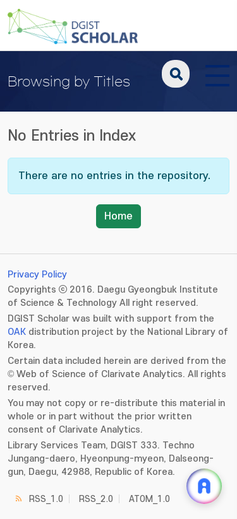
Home (118, 216)
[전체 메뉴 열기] (217, 74)
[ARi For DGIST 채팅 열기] (204, 486)
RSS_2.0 (96, 499)
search (176, 74)
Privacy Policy (37, 274)
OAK (17, 332)
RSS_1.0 (46, 499)
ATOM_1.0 (149, 499)
